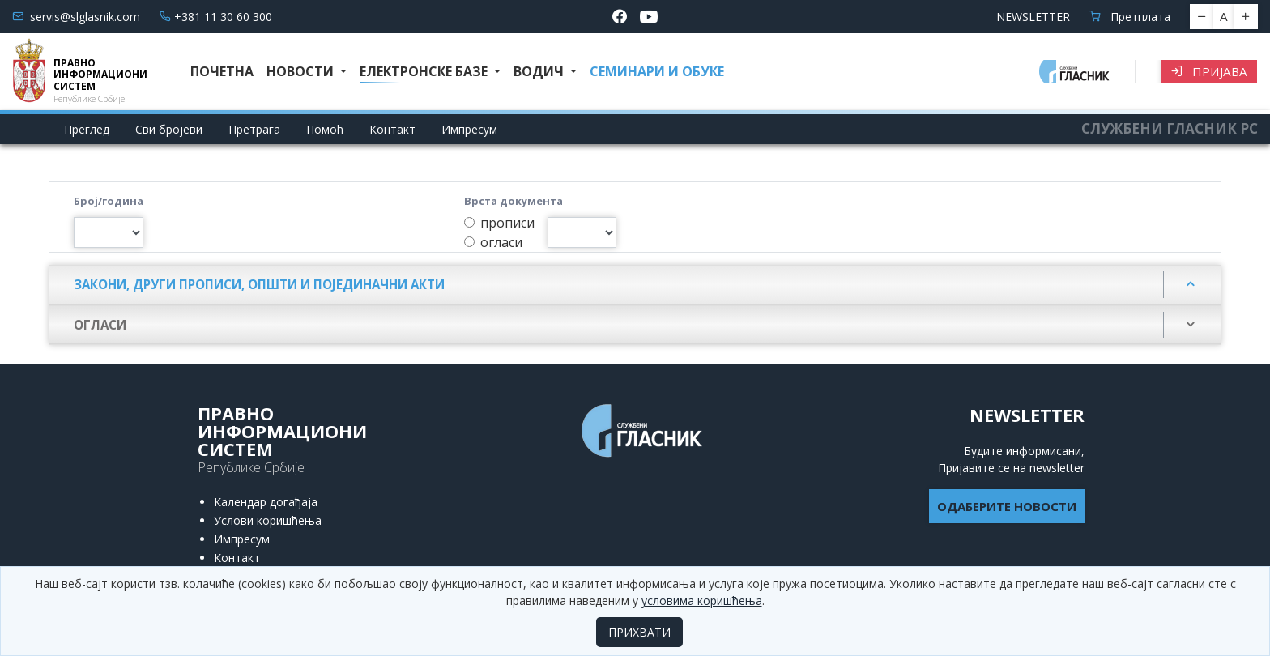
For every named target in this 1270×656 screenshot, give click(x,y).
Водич (540, 71)
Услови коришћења (268, 520)
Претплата (1129, 16)
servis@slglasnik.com (76, 16)
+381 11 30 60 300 (216, 16)
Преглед (86, 129)
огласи (501, 242)
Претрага (254, 129)
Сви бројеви (168, 129)
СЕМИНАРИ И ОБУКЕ (657, 71)
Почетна (222, 71)
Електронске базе (425, 71)
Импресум (469, 129)
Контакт (392, 129)
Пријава (1208, 71)
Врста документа (513, 201)
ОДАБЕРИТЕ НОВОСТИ (1006, 506)
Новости (301, 71)
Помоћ (324, 129)
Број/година (108, 201)
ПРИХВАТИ (639, 632)
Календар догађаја (266, 501)
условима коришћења (701, 600)
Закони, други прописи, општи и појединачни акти (259, 284)
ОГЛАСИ (100, 325)
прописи (507, 223)
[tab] (635, 285)
